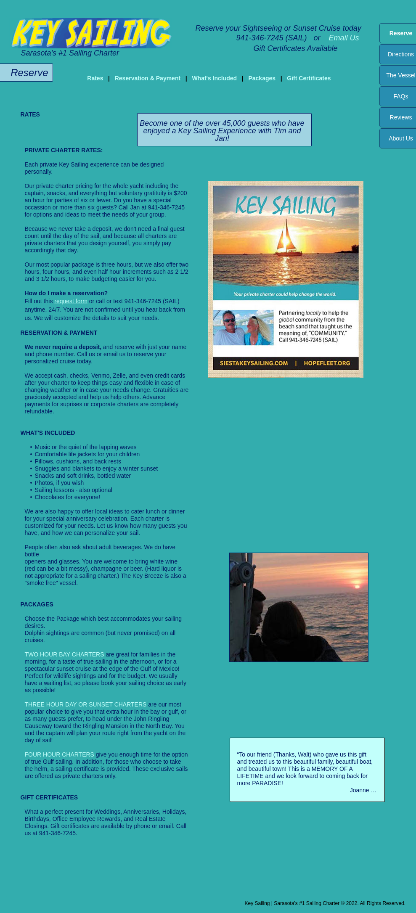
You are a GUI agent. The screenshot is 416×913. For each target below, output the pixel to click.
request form (70, 301)
